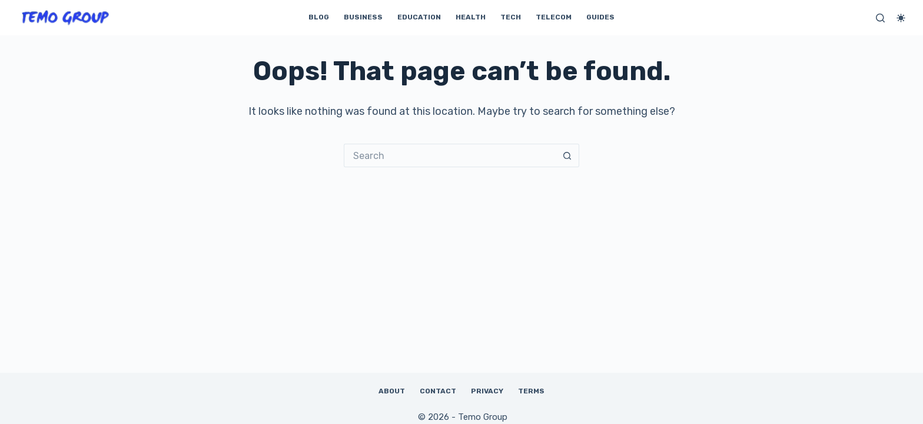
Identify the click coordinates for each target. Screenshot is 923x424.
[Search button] (567, 155)
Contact (438, 391)
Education (419, 17)
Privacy (487, 391)
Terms (531, 391)
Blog (318, 17)
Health (471, 17)
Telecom (554, 17)
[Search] (880, 18)
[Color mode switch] (901, 18)
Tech (510, 17)
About (392, 391)
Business (363, 17)
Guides (600, 17)
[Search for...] (450, 155)
